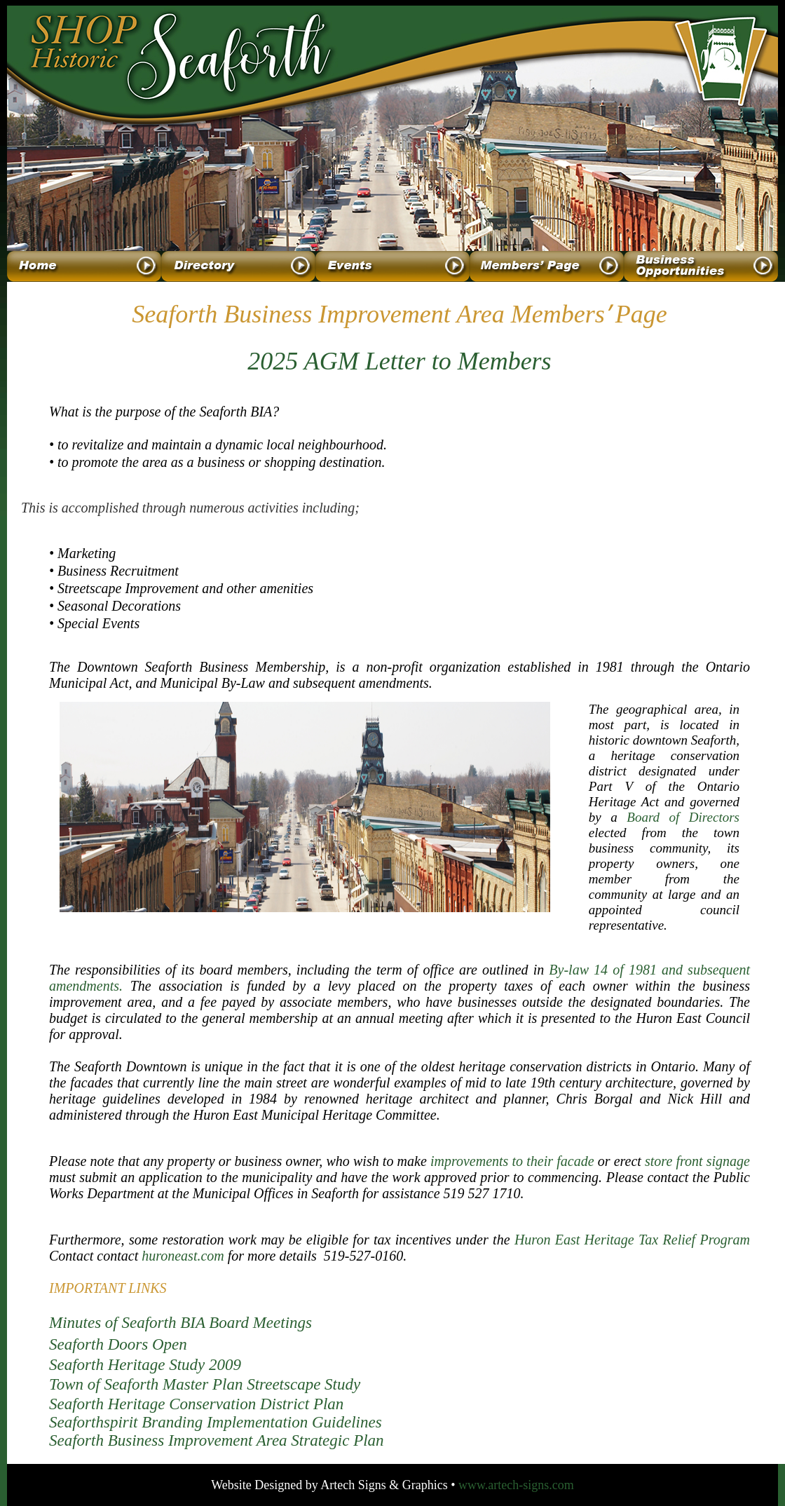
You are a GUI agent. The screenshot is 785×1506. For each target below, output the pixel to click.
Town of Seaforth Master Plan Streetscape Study (204, 1384)
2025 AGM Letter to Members (399, 361)
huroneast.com (183, 1255)
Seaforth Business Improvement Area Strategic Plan (216, 1440)
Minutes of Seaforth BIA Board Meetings (180, 1322)
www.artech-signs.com (516, 1485)
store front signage (697, 1161)
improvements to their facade (512, 1161)
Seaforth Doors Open (118, 1344)
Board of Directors (683, 817)
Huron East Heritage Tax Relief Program (632, 1239)
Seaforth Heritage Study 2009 (145, 1364)
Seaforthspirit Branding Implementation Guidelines (215, 1422)
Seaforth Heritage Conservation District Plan (196, 1404)
